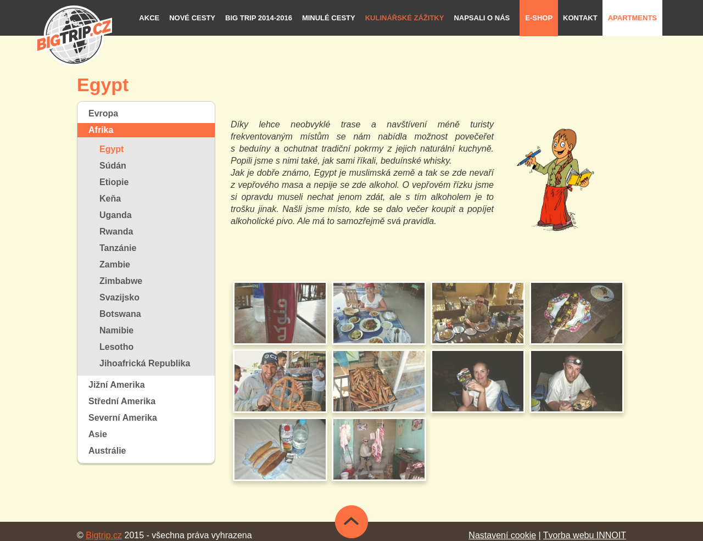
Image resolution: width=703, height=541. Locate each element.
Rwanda (116, 231)
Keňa (110, 198)
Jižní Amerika (116, 384)
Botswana (120, 314)
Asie (97, 434)
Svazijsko (119, 297)
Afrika (100, 130)
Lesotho (116, 347)
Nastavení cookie (502, 535)
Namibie (116, 330)
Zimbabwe (120, 281)
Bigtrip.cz (104, 535)
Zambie (114, 264)
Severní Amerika (122, 417)
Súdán (112, 165)
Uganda (115, 215)
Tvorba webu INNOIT (584, 535)
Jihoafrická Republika (144, 363)
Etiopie (114, 182)
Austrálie (107, 450)
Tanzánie (117, 248)
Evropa (103, 113)
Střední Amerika (121, 401)
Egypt (111, 149)
